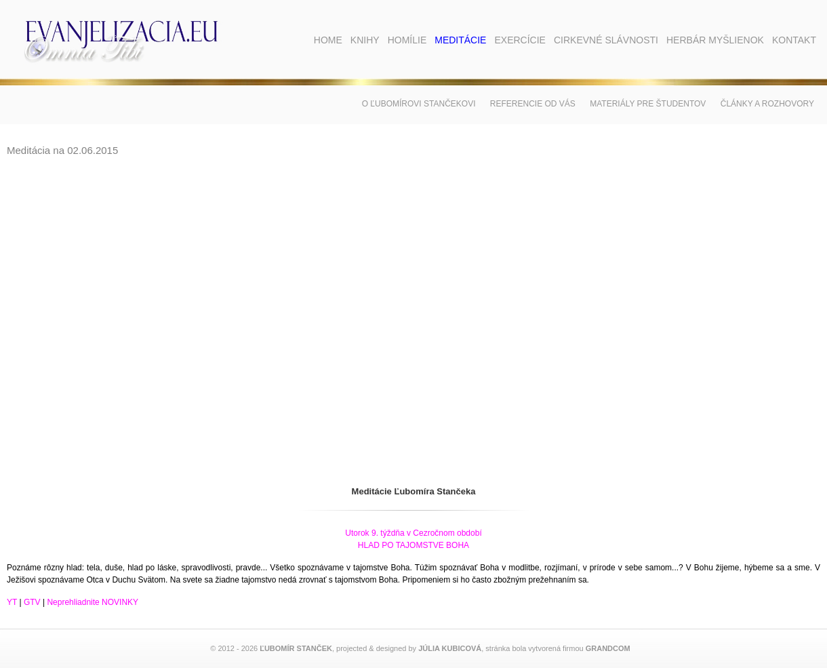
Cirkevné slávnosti (606, 40)
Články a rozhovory (767, 104)
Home (328, 40)
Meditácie (460, 40)
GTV (32, 602)
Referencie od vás (533, 104)
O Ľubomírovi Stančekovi (419, 104)
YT (12, 602)
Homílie (407, 40)
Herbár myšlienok (715, 40)
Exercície (519, 40)
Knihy (365, 40)
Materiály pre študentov (648, 104)
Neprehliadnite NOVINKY (92, 602)
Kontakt (794, 40)
